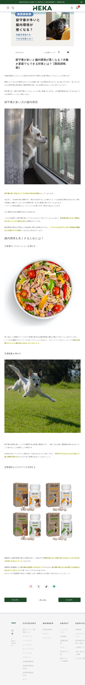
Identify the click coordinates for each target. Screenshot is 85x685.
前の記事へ (15, 600)
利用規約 (78, 629)
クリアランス (27, 636)
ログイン (46, 634)
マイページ (47, 638)
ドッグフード (27, 645)
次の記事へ (69, 600)
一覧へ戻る (42, 600)
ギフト (25, 679)
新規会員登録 (47, 629)
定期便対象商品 (28, 661)
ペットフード (27, 640)
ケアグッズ (26, 657)
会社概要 (63, 636)
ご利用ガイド (80, 647)
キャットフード (28, 649)
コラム (62, 647)
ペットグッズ (27, 653)
